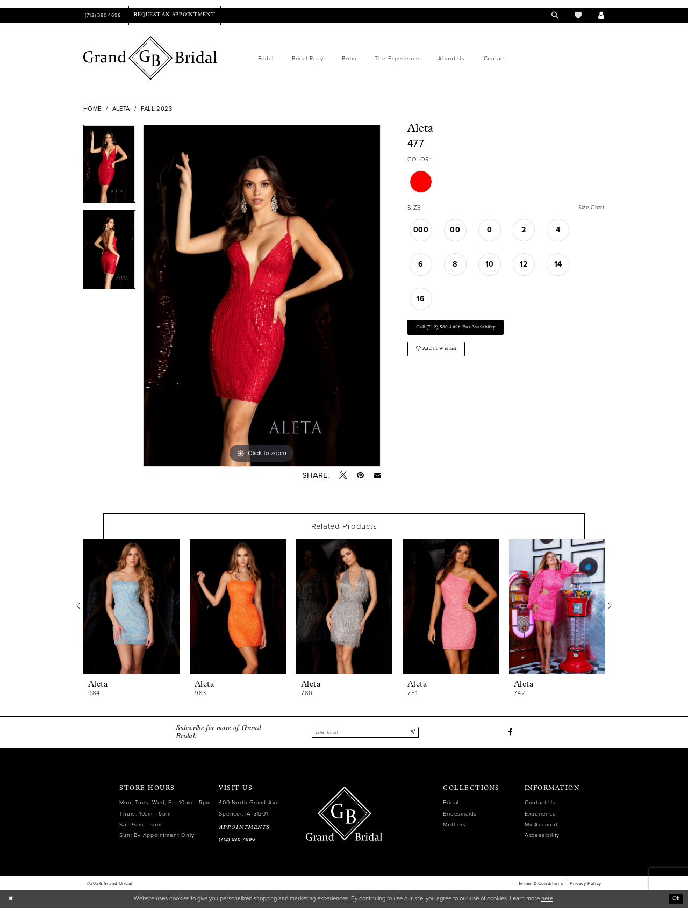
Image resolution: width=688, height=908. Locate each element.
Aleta (121, 108)
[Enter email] (365, 732)
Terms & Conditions (540, 883)
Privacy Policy (585, 883)
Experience (540, 813)
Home (92, 108)
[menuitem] (101, 15)
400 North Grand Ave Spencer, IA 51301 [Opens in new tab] (249, 808)
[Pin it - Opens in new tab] (359, 475)
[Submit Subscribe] (412, 732)
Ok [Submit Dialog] (675, 899)
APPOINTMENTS (244, 827)
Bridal (450, 802)
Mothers (454, 824)
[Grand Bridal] (150, 58)
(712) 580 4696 (237, 839)
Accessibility (542, 835)
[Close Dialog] (11, 899)
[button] (601, 15)
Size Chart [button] (589, 208)
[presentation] (131, 607)
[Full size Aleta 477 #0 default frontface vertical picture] (262, 295)
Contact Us (540, 802)
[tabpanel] (109, 168)
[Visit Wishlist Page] (578, 15)
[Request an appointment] (174, 15)
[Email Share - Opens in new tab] (377, 475)
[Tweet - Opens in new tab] (343, 475)
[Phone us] (101, 15)
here (547, 898)
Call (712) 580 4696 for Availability (463, 329)
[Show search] (555, 15)
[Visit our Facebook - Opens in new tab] (509, 732)
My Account (541, 824)
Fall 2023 (156, 108)
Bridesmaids (460, 813)
